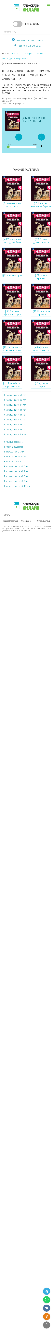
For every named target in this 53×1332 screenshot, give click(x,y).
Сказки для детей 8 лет (15, 424)
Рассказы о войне (12, 461)
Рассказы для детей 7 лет (16, 471)
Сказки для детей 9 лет (15, 429)
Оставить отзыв (43, 521)
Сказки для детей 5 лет (15, 409)
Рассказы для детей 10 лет (17, 486)
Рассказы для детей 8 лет (16, 476)
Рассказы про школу (14, 451)
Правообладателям (11, 521)
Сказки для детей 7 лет (15, 419)
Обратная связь (27, 521)
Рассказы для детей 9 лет (16, 481)
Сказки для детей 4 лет (15, 405)
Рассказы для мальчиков (16, 456)
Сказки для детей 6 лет (15, 414)
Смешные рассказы (13, 442)
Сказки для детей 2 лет (15, 395)
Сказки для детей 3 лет (15, 400)
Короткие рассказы (13, 446)
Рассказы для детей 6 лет (16, 466)
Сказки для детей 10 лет (15, 434)
